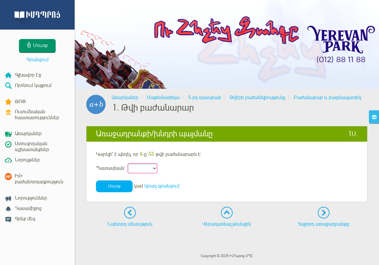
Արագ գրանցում (161, 186)
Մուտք (114, 186)
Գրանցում (37, 60)
